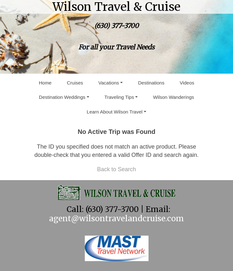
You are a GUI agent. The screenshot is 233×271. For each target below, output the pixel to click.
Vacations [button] (108, 82)
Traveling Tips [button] (119, 97)
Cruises (75, 82)
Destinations (151, 82)
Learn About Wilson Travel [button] (114, 111)
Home (45, 82)
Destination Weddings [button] (62, 97)
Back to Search (116, 169)
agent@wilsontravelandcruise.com (116, 218)
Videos (187, 82)
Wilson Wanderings (173, 97)
